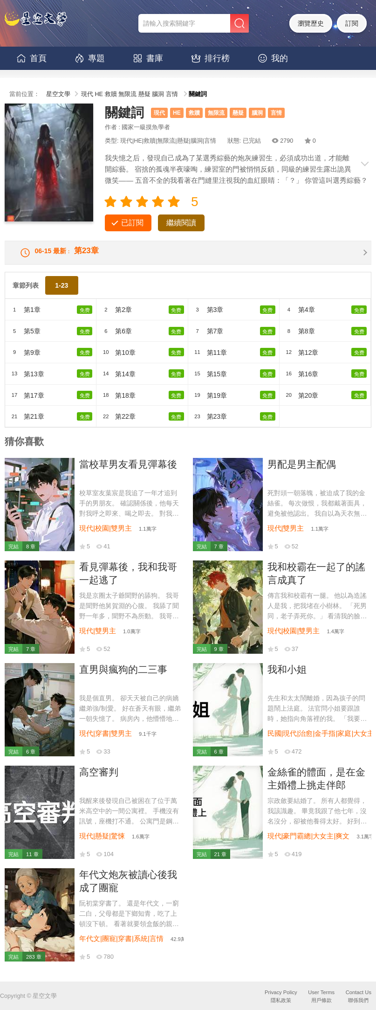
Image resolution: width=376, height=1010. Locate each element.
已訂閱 (132, 223)
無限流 (127, 94)
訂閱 (351, 23)
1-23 (61, 292)
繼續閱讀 (181, 223)
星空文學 (58, 94)
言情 (172, 94)
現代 (87, 94)
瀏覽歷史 (311, 23)
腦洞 (158, 94)
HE (99, 94)
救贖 (111, 94)
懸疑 (144, 94)
